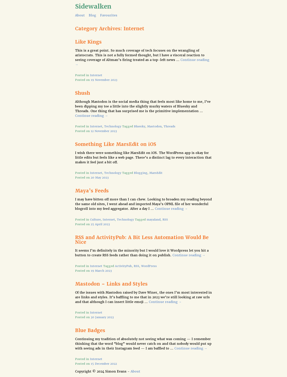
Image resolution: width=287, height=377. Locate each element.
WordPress (149, 266)
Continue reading (91, 116)
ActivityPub (123, 266)
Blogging (140, 173)
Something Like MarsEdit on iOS (115, 144)
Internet (96, 75)
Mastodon (154, 126)
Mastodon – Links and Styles (111, 284)
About (80, 15)
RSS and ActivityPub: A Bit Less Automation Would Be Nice (142, 239)
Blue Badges (90, 330)
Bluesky (139, 126)
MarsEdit (155, 173)
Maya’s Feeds (92, 191)
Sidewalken (93, 6)
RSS (165, 219)
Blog (92, 15)
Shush (82, 93)
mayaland (154, 219)
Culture (95, 219)
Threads (169, 126)
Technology (112, 126)
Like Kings (88, 42)
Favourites (108, 15)
